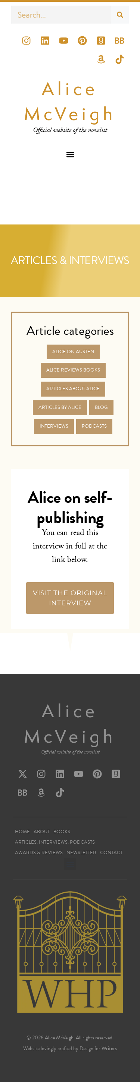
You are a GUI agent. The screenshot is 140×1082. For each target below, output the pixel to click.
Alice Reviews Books (73, 370)
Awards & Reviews (39, 852)
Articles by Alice (59, 407)
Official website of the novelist (70, 752)
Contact (111, 852)
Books (61, 831)
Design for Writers (98, 1048)
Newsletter (81, 852)
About (42, 831)
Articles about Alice (73, 388)
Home (22, 831)
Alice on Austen (73, 351)
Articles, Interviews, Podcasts (55, 842)
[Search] (120, 15)
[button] (70, 154)
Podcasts (94, 426)
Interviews (54, 426)
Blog (101, 407)
